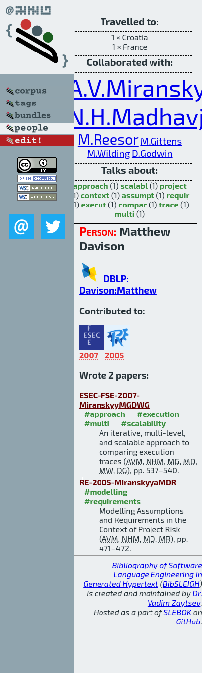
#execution (158, 413)
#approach (104, 413)
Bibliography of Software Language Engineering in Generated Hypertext (142, 574)
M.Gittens (161, 141)
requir (177, 195)
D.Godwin (152, 153)
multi (125, 213)
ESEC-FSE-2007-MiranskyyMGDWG (114, 399)
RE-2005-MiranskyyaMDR (127, 482)
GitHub (188, 621)
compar (132, 204)
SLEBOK (177, 612)
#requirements (112, 501)
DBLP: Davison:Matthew (118, 284)
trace (169, 204)
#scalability (143, 423)
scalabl (134, 185)
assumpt (138, 195)
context (95, 195)
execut (93, 204)
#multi (96, 423)
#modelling (105, 491)
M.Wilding (108, 153)
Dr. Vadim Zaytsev (175, 597)
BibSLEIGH (181, 583)
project (173, 185)
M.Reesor (108, 139)
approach (90, 185)
